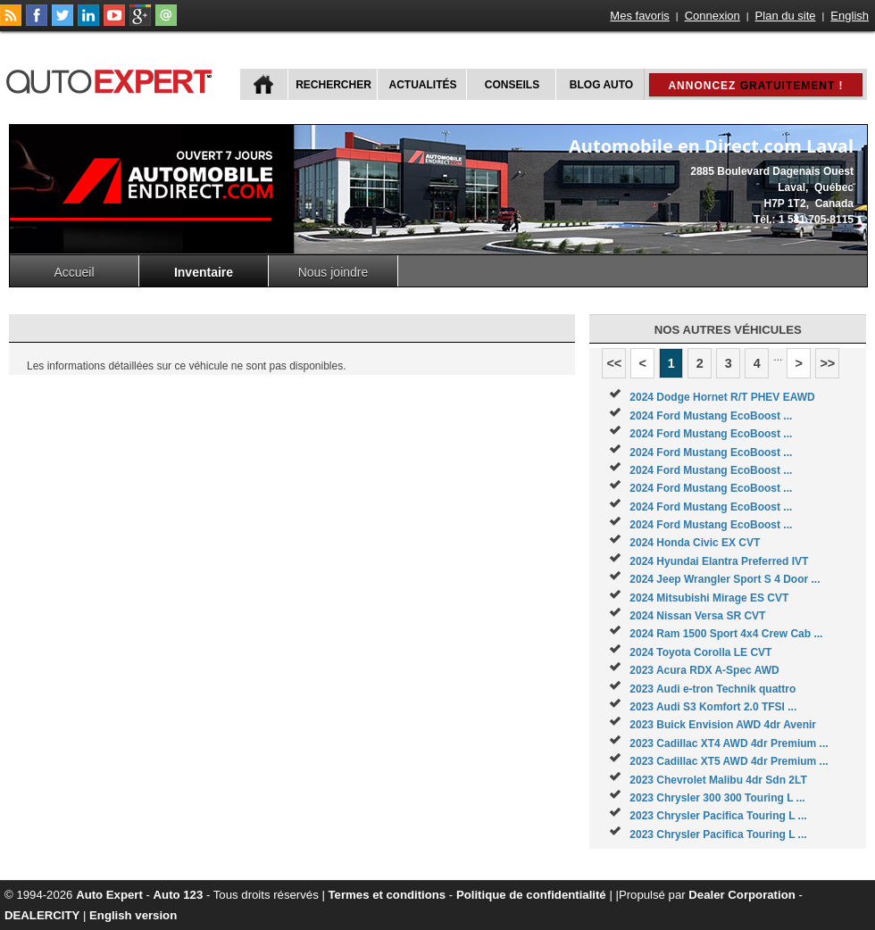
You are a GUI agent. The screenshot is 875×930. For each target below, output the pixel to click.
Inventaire (203, 272)
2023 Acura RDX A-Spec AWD (704, 670)
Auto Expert (109, 894)
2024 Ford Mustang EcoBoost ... (710, 416)
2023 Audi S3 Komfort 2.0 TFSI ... (712, 707)
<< (613, 363)
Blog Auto (601, 85)
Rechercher (333, 85)
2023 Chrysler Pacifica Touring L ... (717, 816)
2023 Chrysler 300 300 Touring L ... (716, 798)
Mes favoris (639, 15)
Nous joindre (333, 272)
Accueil (74, 272)
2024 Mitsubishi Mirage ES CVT (708, 598)
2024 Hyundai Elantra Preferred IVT (718, 561)
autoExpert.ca (112, 79)
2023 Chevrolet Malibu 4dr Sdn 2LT (718, 780)
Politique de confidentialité (531, 894)
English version (133, 915)
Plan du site (785, 15)
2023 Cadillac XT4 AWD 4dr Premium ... (728, 743)
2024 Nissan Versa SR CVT (697, 616)
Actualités (423, 85)
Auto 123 (179, 894)
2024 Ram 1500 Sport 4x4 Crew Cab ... (725, 633)
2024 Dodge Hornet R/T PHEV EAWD (721, 397)
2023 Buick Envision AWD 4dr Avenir (722, 724)
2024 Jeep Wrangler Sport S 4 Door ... (724, 579)
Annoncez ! (755, 85)
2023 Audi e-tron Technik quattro (712, 689)
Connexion (712, 15)
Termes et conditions (387, 894)
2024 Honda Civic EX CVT (694, 542)
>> (827, 363)
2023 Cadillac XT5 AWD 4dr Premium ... (728, 761)
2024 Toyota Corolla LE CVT (700, 652)
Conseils (512, 85)
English (849, 15)
